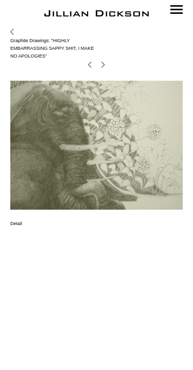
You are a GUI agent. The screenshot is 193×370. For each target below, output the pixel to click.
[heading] (96, 14)
